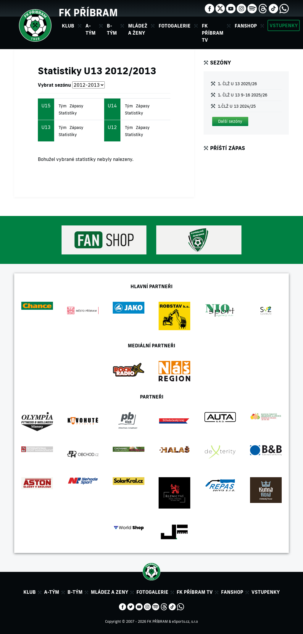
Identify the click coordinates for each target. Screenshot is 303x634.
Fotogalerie (175, 26)
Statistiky (68, 113)
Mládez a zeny (109, 592)
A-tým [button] (91, 29)
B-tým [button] (112, 29)
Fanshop (246, 26)
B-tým (75, 592)
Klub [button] (68, 26)
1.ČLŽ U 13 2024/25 (237, 106)
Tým (63, 106)
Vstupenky (284, 25)
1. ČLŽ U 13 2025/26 (237, 83)
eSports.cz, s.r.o (185, 621)
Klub (29, 592)
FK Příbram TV (212, 33)
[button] (230, 121)
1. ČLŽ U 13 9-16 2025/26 (242, 95)
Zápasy (76, 106)
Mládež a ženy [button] (137, 29)
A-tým (51, 592)
